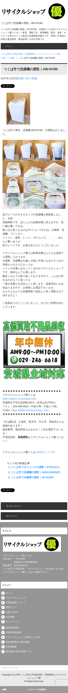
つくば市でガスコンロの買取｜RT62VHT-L (35, 467)
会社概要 (10, 617)
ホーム (9, 593)
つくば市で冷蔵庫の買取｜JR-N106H (32, 477)
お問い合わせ (12, 612)
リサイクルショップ (15, 598)
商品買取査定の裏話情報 (18, 642)
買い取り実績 (28, 78)
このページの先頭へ (37, 689)
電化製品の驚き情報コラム (19, 651)
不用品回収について (15, 602)
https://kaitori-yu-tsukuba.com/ (19, 398)
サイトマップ (12, 621)
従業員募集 (11, 646)
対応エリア (45, 452)
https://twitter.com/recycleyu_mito (30, 410)
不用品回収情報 (13, 632)
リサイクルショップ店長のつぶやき (23, 637)
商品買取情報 (12, 627)
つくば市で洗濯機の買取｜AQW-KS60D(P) (35, 472)
